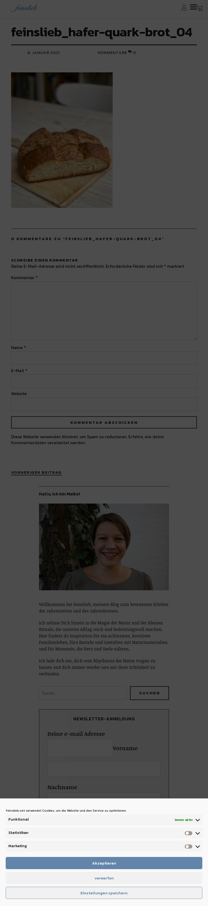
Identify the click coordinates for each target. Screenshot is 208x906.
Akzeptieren (104, 863)
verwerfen (104, 878)
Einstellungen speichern (104, 893)
